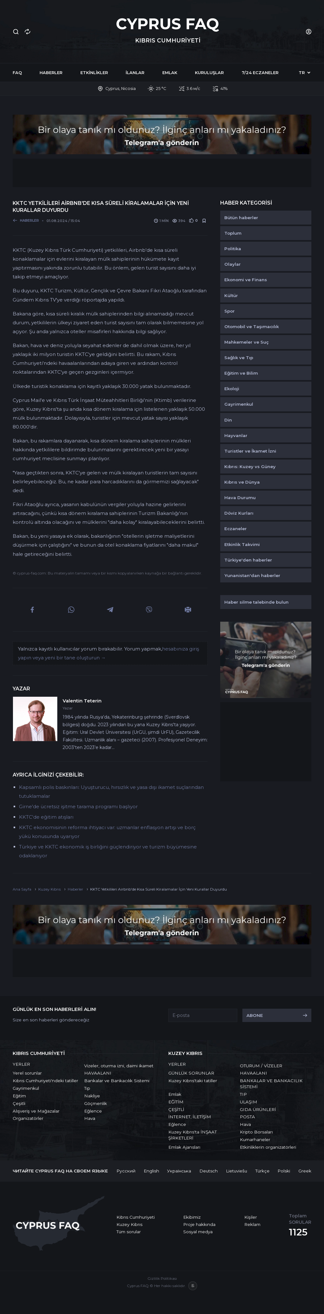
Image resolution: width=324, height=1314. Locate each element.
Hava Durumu (240, 497)
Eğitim (19, 1095)
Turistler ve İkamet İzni (250, 451)
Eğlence (93, 1111)
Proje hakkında (199, 1224)
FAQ (17, 72)
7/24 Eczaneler (260, 72)
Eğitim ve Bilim (241, 373)
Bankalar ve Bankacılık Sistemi (116, 1080)
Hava (89, 1118)
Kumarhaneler (255, 1139)
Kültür (231, 295)
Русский (125, 1170)
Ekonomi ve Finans (245, 279)
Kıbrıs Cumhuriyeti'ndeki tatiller (45, 1080)
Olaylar (232, 264)
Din (228, 419)
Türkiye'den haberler (248, 559)
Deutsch (208, 1170)
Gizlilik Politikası (162, 1278)
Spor (229, 311)
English (151, 1170)
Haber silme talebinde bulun (256, 602)
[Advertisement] (162, 173)
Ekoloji (231, 388)
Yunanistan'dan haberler (252, 575)
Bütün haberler (241, 217)
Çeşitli (19, 1103)
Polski (283, 1170)
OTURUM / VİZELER (261, 1065)
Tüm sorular (128, 1231)
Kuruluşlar (209, 72)
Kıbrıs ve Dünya (242, 482)
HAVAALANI (97, 1073)
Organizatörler (28, 1118)
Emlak (169, 72)
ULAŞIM (248, 1101)
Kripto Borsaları (256, 1131)
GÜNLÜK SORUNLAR (191, 1073)
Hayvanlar (235, 435)
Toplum (232, 233)
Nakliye (92, 1095)
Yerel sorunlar (27, 1073)
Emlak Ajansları (184, 1147)
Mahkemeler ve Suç (246, 342)
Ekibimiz (192, 1217)
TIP (243, 1094)
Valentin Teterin (82, 701)
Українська (179, 1170)
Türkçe (262, 1170)
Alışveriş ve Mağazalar (36, 1111)
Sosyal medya (198, 1231)
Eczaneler (235, 528)
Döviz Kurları (238, 513)
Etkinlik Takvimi (242, 544)
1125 (298, 1232)
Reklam (252, 1224)
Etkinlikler (94, 72)
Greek (304, 1170)
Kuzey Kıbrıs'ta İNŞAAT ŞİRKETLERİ (192, 1134)
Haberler (51, 72)
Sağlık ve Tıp (238, 357)
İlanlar (135, 72)
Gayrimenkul (238, 404)
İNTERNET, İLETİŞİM (189, 1116)
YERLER (21, 1064)
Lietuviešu (236, 1170)
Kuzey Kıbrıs (129, 1224)
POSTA (247, 1116)
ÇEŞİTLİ (176, 1109)
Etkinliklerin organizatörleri (268, 1147)
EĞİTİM (176, 1101)
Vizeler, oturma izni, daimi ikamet (118, 1065)
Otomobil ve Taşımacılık (251, 326)
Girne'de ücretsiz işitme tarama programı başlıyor (78, 806)
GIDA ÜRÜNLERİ (258, 1109)
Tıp (87, 1088)
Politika (232, 248)
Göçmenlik (95, 1103)
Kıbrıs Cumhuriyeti (135, 1217)
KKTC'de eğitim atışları (46, 817)
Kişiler (250, 1217)
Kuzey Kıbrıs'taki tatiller (192, 1080)
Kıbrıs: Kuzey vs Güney (250, 466)
